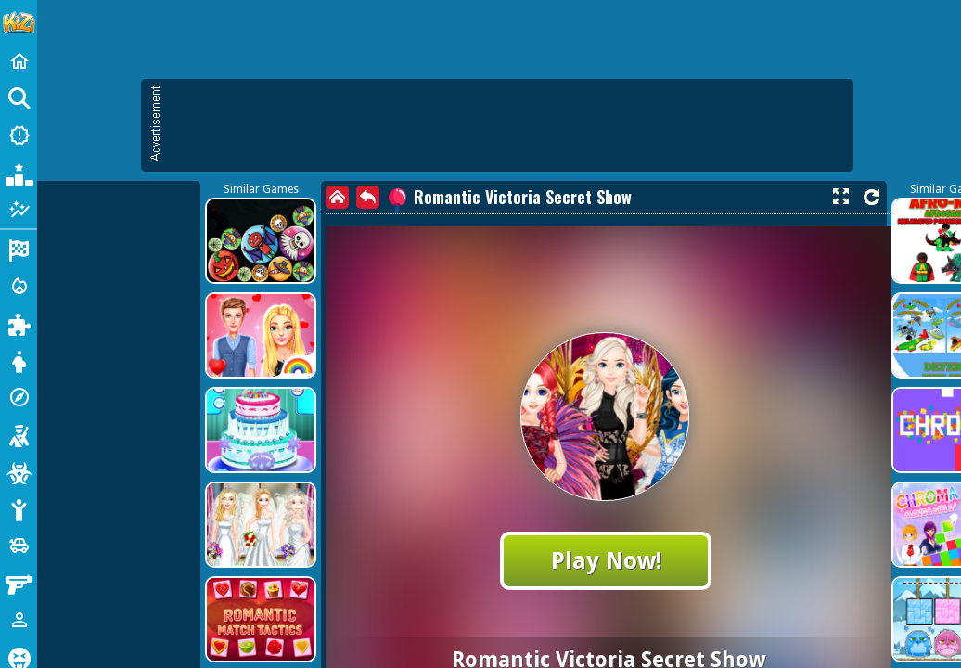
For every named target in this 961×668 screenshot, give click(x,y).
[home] (337, 197)
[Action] (18, 285)
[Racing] (18, 248)
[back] (367, 197)
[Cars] (18, 545)
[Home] (18, 61)
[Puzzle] (18, 322)
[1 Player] (18, 619)
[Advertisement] (506, 125)
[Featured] (18, 209)
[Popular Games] (18, 172)
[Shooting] (18, 434)
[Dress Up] (18, 360)
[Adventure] (18, 397)
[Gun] (18, 582)
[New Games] (18, 135)
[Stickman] (18, 508)
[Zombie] (18, 471)
